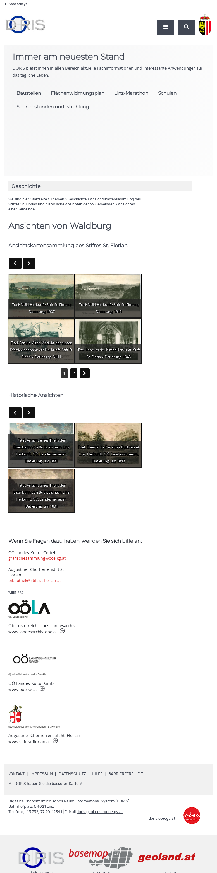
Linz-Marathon (131, 93)
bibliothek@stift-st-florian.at (34, 580)
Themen (57, 199)
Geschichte (77, 199)
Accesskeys (16, 4)
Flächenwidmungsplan (77, 93)
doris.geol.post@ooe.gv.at (100, 812)
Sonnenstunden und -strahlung (52, 107)
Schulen (167, 93)
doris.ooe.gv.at (162, 819)
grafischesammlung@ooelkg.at (37, 558)
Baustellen (28, 93)
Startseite (38, 199)
